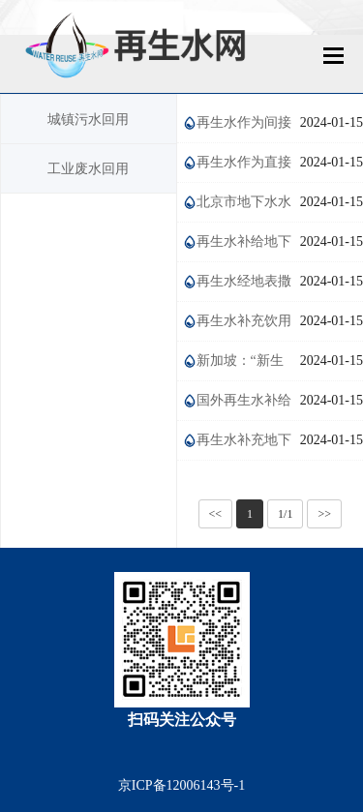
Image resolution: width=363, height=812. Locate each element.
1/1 (285, 514)
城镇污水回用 (88, 119)
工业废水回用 (88, 169)
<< (216, 514)
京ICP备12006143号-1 (181, 785)
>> (324, 514)
